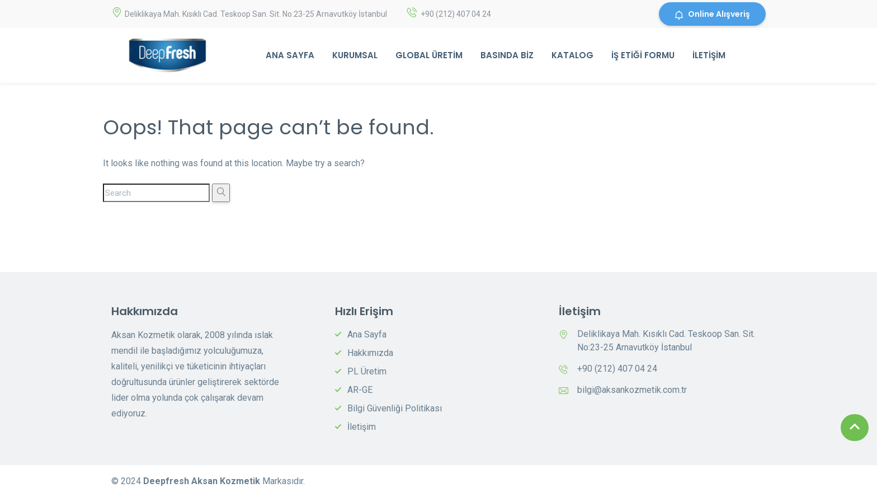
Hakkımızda (370, 353)
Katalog (572, 55)
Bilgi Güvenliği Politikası (394, 408)
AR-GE (360, 390)
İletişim (708, 55)
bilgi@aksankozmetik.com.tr (632, 390)
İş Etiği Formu (643, 55)
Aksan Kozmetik (226, 481)
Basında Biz (507, 55)
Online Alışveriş (712, 14)
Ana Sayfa (290, 55)
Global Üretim (429, 55)
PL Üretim (366, 371)
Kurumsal (355, 55)
